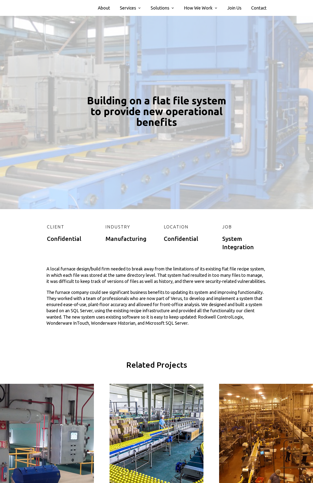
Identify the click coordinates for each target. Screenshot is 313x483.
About (104, 7)
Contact (259, 7)
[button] (130, 8)
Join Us (234, 7)
